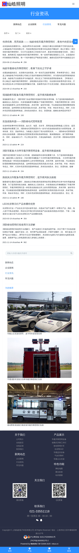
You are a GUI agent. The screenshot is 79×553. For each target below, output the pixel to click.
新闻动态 (17, 24)
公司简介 (20, 439)
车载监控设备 (59, 452)
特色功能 (59, 464)
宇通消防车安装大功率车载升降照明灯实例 (24, 379)
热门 (18, 33)
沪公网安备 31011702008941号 (41, 537)
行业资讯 (47, 24)
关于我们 (20, 434)
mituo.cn (55, 544)
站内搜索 (59, 475)
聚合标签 (59, 472)
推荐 (6, 33)
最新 (29, 33)
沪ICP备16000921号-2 (39, 541)
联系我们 (20, 449)
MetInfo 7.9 (35, 544)
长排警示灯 (59, 449)
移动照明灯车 (59, 446)
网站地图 (59, 469)
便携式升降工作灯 (59, 443)
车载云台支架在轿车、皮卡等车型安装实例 (24, 334)
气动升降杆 (59, 456)
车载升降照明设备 (59, 439)
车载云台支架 (59, 459)
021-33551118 (39, 511)
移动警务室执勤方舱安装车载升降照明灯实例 (25, 425)
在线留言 (20, 443)
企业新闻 (32, 24)
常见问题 (62, 24)
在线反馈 (20, 446)
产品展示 (59, 434)
